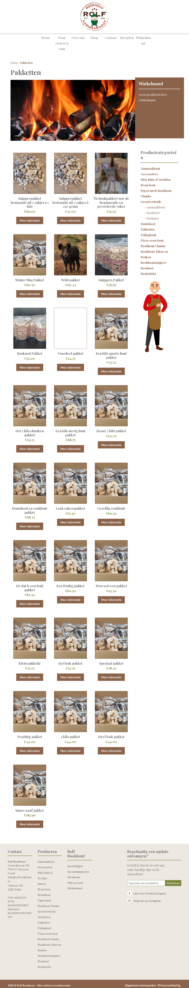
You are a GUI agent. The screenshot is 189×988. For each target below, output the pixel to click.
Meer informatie (30, 217)
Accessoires (149, 171)
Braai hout (148, 182)
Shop (94, 40)
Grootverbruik (151, 199)
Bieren (42, 881)
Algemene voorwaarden (140, 982)
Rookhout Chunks (153, 243)
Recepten (127, 40)
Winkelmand (143, 42)
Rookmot (153, 215)
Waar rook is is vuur (62, 42)
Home (46, 40)
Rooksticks (148, 271)
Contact (110, 40)
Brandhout (44, 892)
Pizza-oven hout (152, 238)
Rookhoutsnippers (153, 260)
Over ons (78, 40)
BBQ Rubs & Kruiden (156, 177)
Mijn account (75, 880)
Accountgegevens (78, 868)
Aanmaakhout (150, 166)
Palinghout (148, 232)
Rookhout (153, 210)
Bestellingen (75, 863)
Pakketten (148, 227)
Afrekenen (73, 874)
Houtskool (148, 221)
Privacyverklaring (169, 982)
